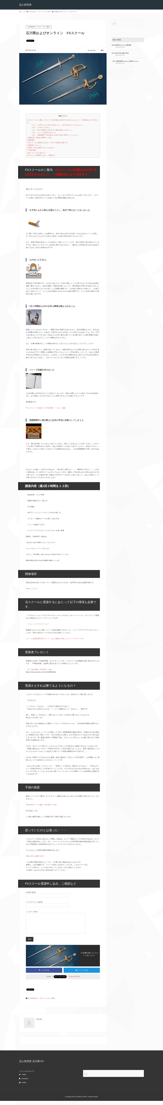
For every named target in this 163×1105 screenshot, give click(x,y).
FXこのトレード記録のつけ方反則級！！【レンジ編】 (46, 408)
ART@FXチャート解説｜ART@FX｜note (41, 805)
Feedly (22, 1086)
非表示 (64, 116)
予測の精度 (31, 150)
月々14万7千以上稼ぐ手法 (120, 53)
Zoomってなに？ (32, 588)
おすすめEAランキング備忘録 (121, 45)
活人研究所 (25, 4)
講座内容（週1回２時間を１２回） (40, 137)
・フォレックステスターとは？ (37, 624)
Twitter (22, 1079)
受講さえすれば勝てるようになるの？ (41, 148)
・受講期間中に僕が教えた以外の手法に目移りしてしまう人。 (55, 135)
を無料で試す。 (36, 856)
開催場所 (31, 140)
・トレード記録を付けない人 (44, 132)
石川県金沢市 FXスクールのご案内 (41, 1002)
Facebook (23, 1083)
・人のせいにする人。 (41, 127)
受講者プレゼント (34, 145)
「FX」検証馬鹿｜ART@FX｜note (39, 669)
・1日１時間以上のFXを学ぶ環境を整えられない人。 (52, 130)
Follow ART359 (74, 981)
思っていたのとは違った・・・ (38, 153)
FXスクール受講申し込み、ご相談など (41, 155)
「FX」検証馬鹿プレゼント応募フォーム (125, 61)
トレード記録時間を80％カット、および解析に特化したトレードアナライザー (55, 638)
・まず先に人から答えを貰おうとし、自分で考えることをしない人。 (58, 125)
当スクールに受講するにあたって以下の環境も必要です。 (48, 142)
